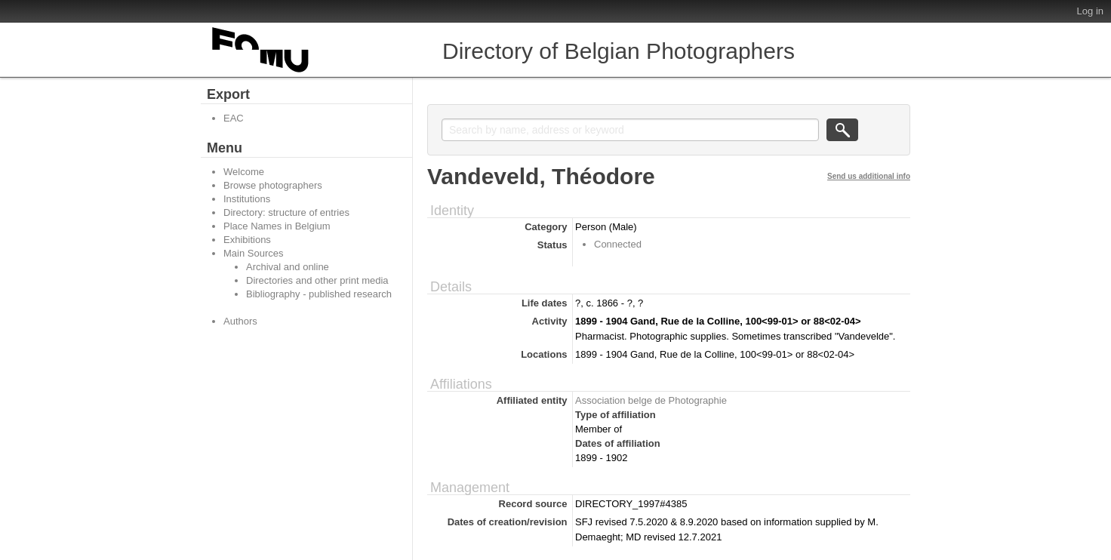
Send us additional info (868, 176)
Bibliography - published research (319, 294)
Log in (1090, 11)
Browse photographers (272, 185)
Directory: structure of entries (286, 212)
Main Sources (253, 253)
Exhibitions (247, 239)
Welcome (243, 171)
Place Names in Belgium (277, 226)
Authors (240, 321)
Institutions (246, 199)
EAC (233, 118)
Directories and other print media (317, 280)
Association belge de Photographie (651, 400)
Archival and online (287, 266)
